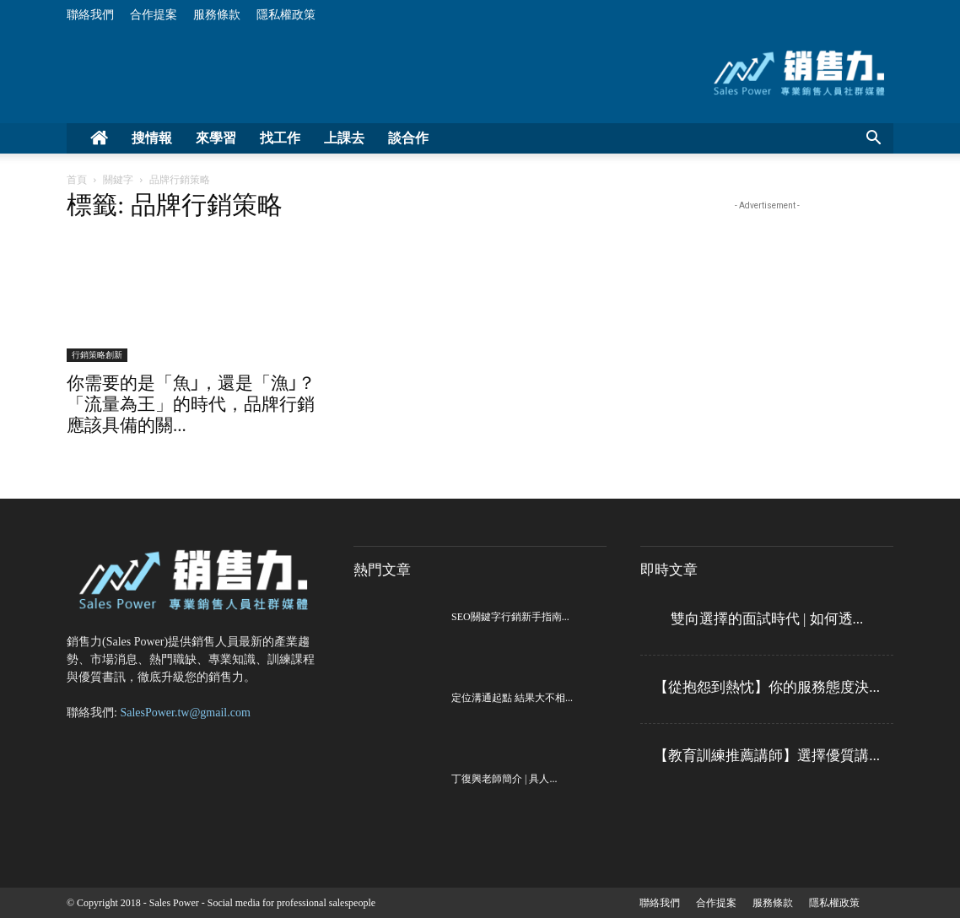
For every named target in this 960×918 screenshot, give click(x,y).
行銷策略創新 (97, 354)
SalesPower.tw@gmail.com (185, 712)
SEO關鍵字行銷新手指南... (510, 617)
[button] (873, 140)
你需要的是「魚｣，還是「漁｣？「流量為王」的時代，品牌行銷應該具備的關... (191, 404)
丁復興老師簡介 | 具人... (504, 779)
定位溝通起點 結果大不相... (512, 698)
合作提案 (153, 14)
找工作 (280, 138)
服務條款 (216, 14)
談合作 (408, 138)
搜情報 (152, 138)
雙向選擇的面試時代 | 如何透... (767, 619)
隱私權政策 (286, 14)
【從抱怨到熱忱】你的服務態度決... (767, 687)
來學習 (216, 138)
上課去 (344, 138)
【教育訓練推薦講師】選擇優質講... (767, 756)
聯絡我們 (90, 14)
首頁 (77, 180)
